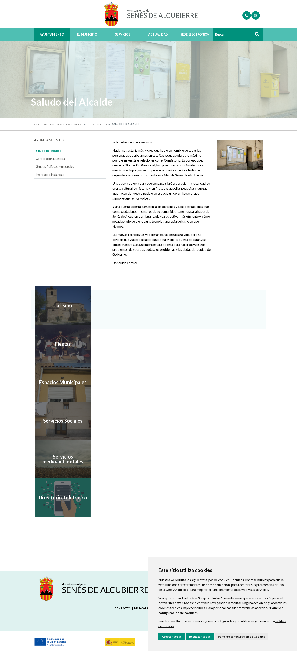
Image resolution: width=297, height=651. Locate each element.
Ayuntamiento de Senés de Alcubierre (58, 124)
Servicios (122, 34)
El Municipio (87, 34)
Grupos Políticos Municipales (55, 166)
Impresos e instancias (50, 174)
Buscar (255, 35)
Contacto (122, 608)
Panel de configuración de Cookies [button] (241, 636)
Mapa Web (141, 608)
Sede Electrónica (194, 34)
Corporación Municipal (50, 158)
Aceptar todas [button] (172, 636)
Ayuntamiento (52, 34)
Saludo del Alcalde (48, 150)
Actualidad (158, 34)
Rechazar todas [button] (200, 636)
